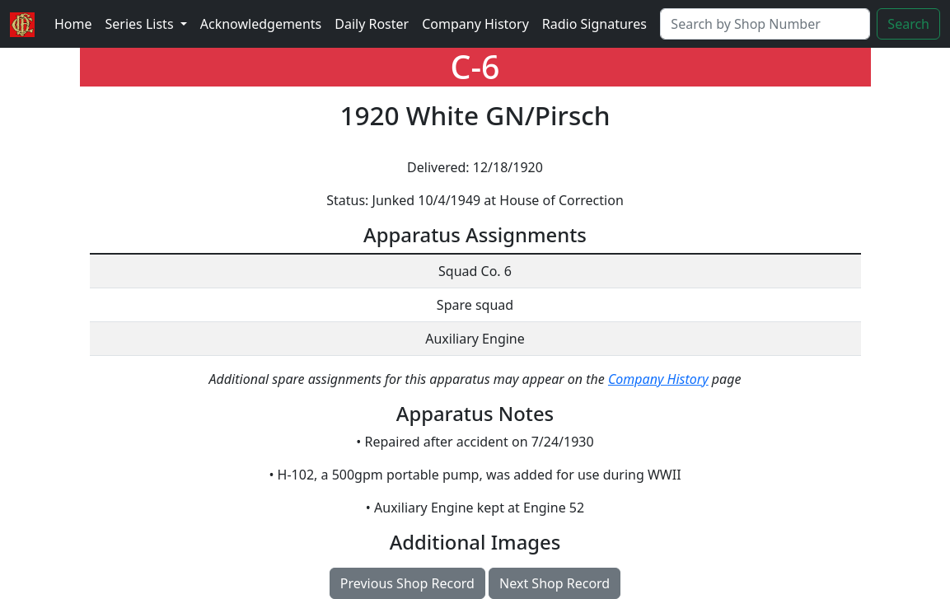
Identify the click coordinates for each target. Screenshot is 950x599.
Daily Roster (372, 24)
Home (73, 24)
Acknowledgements (260, 24)
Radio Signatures (594, 24)
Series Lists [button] (141, 24)
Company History (475, 24)
